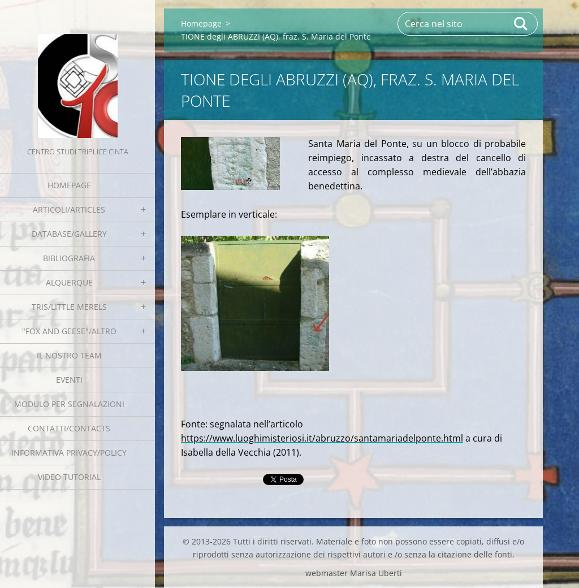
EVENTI (69, 379)
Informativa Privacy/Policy (69, 452)
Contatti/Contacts (69, 428)
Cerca (521, 23)
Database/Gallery (69, 233)
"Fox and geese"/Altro (69, 331)
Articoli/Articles (69, 209)
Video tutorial (69, 477)
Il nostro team (69, 355)
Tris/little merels (69, 306)
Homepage (69, 185)
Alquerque (69, 282)
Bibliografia (69, 258)
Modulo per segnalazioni (69, 404)
